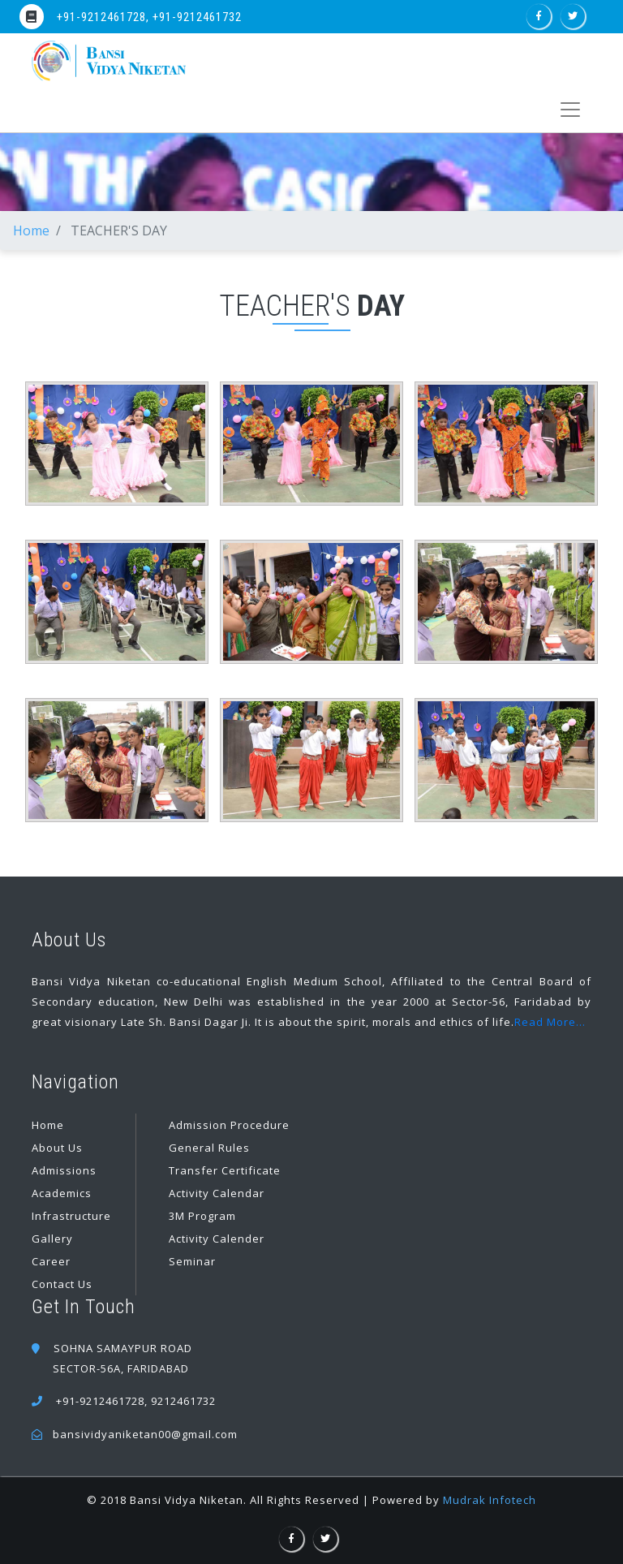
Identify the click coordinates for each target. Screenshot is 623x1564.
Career (51, 1261)
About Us (57, 1147)
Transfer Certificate (225, 1170)
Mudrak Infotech (489, 1500)
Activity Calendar (216, 1193)
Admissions (64, 1170)
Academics (62, 1193)
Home (31, 230)
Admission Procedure (229, 1125)
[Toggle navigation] (569, 109)
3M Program (202, 1216)
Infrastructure (71, 1216)
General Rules (209, 1147)
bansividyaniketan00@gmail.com (145, 1434)
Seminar (192, 1261)
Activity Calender (216, 1238)
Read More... (550, 1022)
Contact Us (62, 1284)
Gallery (52, 1238)
